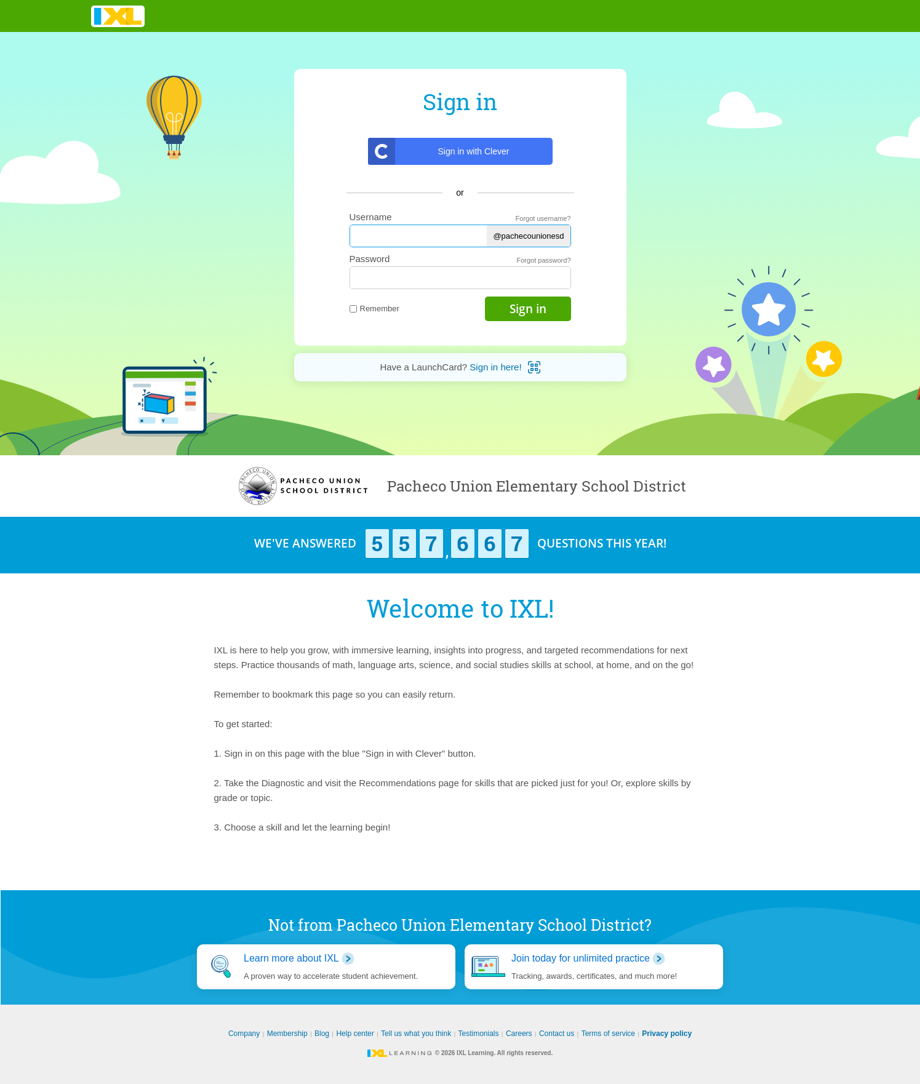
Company (244, 1033)
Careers (519, 1033)
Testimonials (478, 1033)
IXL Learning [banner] (118, 16)
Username (371, 217)
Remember (374, 308)
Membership (287, 1033)
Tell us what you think (416, 1033)
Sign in (528, 309)
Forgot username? (543, 218)
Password (370, 258)
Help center (355, 1033)
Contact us (556, 1033)
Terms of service (608, 1033)
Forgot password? (543, 260)
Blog (321, 1033)
